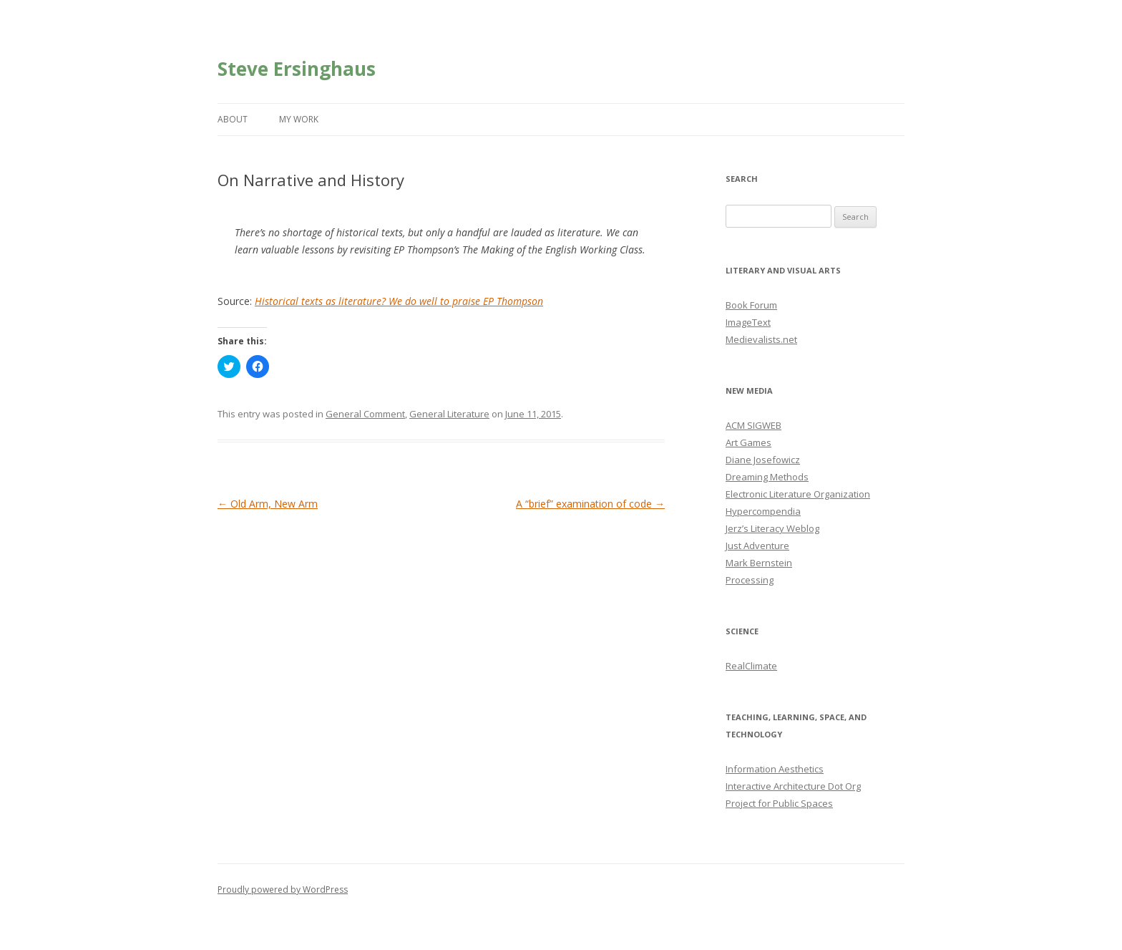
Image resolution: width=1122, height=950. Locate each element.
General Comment (365, 413)
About (233, 119)
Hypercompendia (763, 511)
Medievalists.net (761, 339)
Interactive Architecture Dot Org (793, 786)
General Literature (449, 413)
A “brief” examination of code (590, 503)
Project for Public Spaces (779, 803)
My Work (298, 119)
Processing (750, 579)
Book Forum (751, 305)
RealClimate (751, 665)
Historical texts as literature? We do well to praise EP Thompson (399, 301)
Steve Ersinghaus (297, 69)
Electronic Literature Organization (798, 494)
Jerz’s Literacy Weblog (772, 528)
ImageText (748, 322)
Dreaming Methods (767, 476)
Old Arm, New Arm (268, 503)
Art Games (748, 442)
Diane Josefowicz (763, 459)
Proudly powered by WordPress (283, 889)
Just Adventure (757, 545)
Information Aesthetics (775, 768)
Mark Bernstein (759, 562)
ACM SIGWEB (753, 425)
